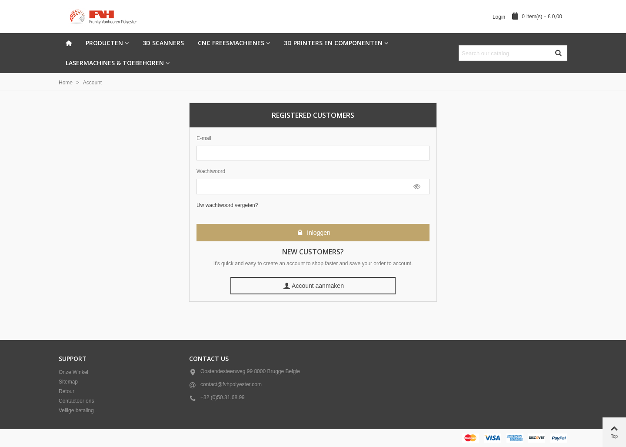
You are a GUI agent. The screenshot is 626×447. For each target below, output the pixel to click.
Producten (104, 43)
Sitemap (68, 382)
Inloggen (313, 233)
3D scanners (163, 43)
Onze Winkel (73, 372)
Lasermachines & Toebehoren (115, 63)
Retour (66, 391)
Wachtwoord (210, 171)
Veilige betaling (76, 410)
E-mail (203, 138)
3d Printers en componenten (333, 43)
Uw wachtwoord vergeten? (227, 205)
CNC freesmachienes (231, 43)
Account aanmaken (313, 286)
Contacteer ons (76, 401)
